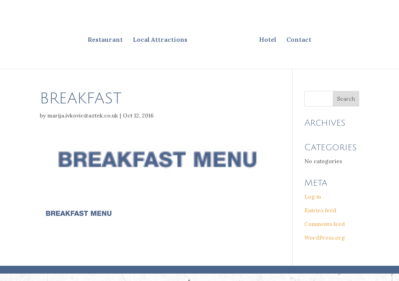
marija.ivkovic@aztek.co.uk (83, 115)
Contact (298, 40)
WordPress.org (324, 237)
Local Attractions (160, 40)
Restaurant (105, 40)
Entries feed (320, 210)
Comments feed (324, 224)
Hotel (267, 40)
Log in (312, 196)
